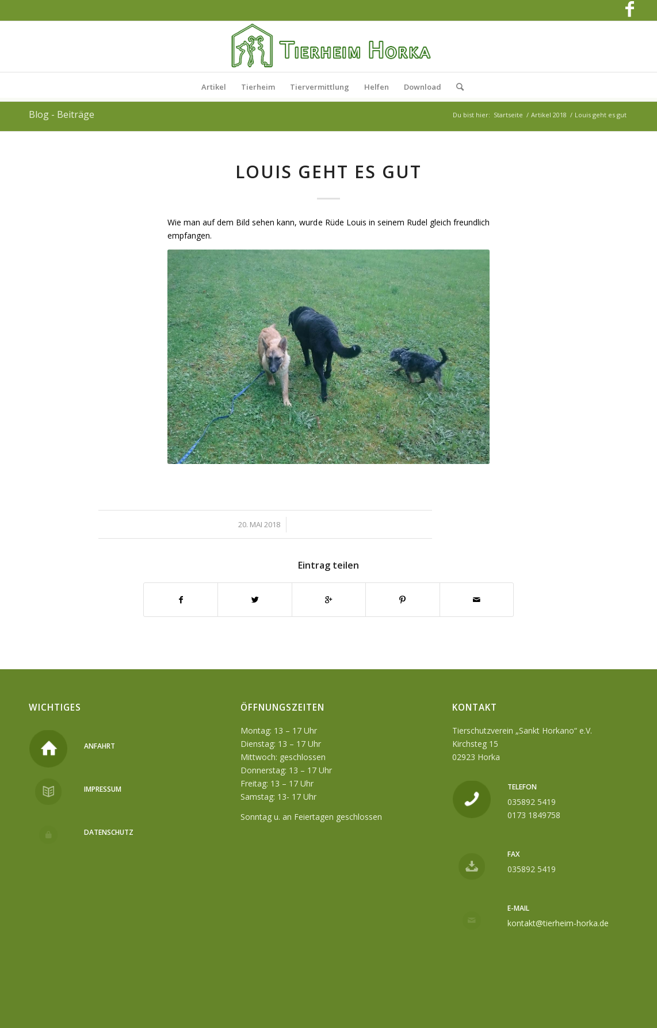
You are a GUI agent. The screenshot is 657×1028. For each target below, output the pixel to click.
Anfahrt (99, 746)
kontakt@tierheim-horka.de (558, 923)
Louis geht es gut (328, 171)
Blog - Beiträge (61, 114)
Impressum (102, 789)
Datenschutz (108, 832)
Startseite (508, 114)
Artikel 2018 (549, 114)
